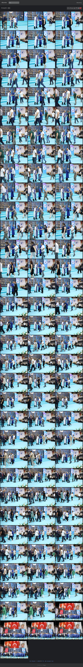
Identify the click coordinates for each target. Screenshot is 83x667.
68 (38, 661)
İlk (30, 661)
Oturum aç (79, 2)
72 (43, 661)
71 (42, 661)
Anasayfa (4, 8)
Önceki (33, 661)
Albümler (4, 2)
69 (39, 661)
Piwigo (44, 665)
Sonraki (49, 661)
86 (45, 661)
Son (52, 661)
